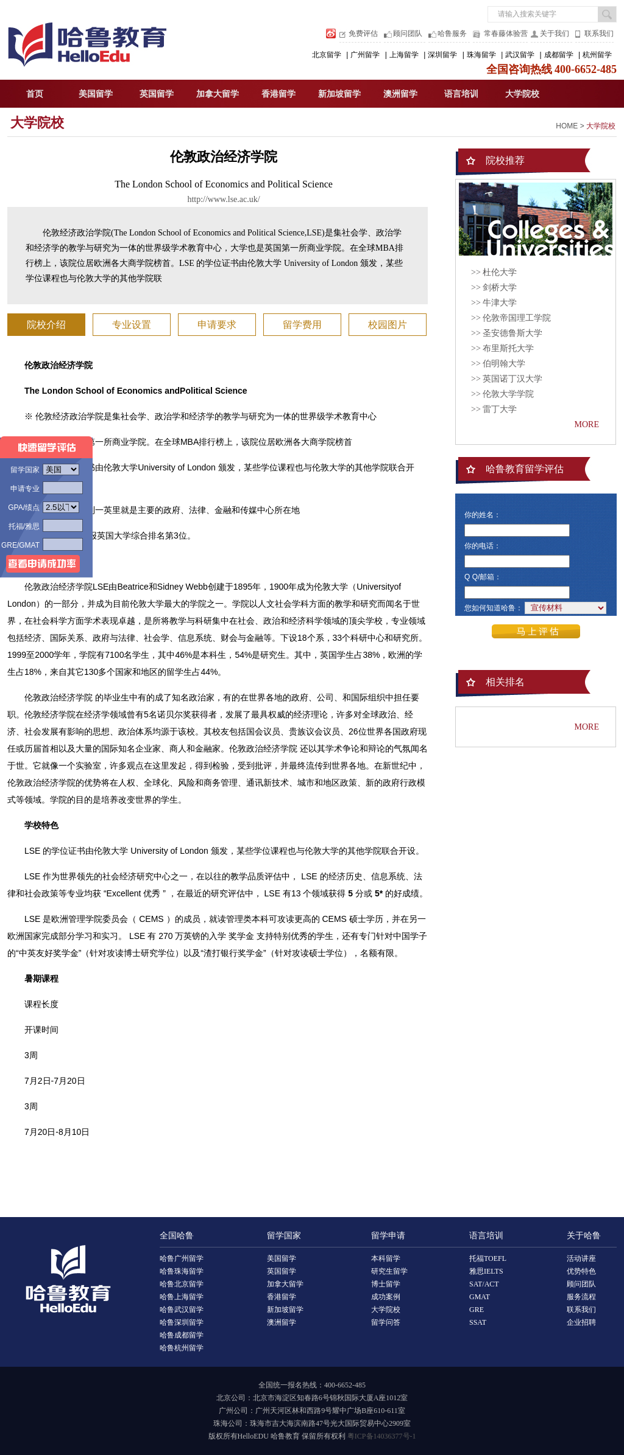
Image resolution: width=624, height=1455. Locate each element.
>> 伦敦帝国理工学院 (511, 318)
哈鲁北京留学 (182, 1284)
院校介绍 (46, 324)
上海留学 (404, 55)
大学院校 (522, 94)
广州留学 (365, 55)
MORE (587, 424)
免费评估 (363, 33)
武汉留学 (519, 55)
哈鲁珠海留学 (182, 1271)
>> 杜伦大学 (494, 272)
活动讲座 (581, 1258)
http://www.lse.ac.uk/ (223, 199)
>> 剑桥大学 (494, 287)
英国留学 (157, 94)
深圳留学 (442, 55)
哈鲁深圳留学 (182, 1322)
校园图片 (387, 324)
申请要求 (216, 324)
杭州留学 (597, 55)
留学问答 (385, 1322)
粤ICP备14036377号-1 (381, 1436)
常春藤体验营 (506, 33)
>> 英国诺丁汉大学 (506, 378)
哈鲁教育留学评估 (525, 469)
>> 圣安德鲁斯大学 (506, 333)
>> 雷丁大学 (494, 409)
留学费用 (302, 324)
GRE (476, 1309)
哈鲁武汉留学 (182, 1309)
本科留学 (385, 1258)
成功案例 (385, 1297)
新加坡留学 (339, 94)
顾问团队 (407, 33)
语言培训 (461, 94)
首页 (34, 94)
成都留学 (558, 55)
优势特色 (581, 1271)
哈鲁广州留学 (182, 1258)
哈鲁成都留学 (182, 1335)
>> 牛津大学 (494, 302)
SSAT (477, 1322)
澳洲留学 (400, 94)
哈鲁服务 (452, 33)
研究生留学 (389, 1271)
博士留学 (385, 1284)
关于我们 (554, 33)
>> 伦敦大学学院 (502, 394)
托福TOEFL (487, 1258)
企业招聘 (581, 1322)
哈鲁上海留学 (182, 1297)
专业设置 (131, 324)
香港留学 (278, 94)
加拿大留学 (217, 94)
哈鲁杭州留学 (182, 1348)
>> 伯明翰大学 (498, 363)
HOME (567, 126)
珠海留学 (481, 55)
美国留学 (96, 94)
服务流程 (581, 1297)
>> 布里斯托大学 (502, 348)
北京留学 (326, 55)
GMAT (479, 1297)
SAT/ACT (484, 1284)
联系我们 (599, 33)
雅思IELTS (486, 1271)
